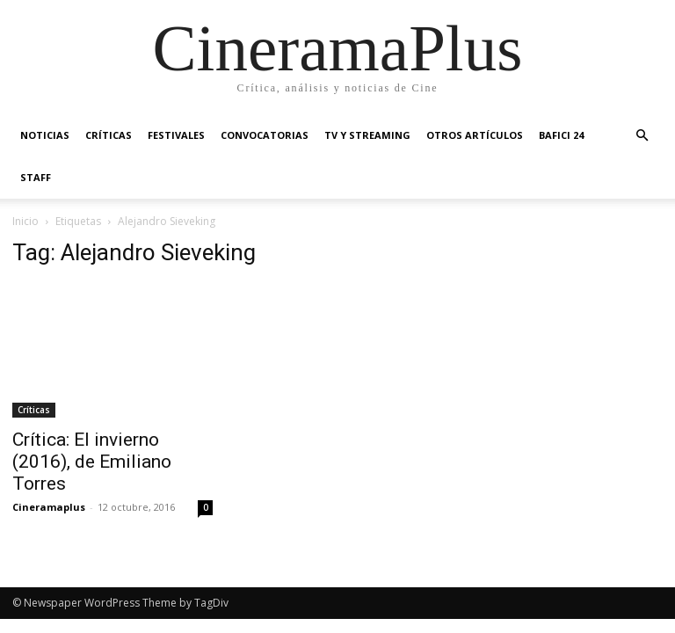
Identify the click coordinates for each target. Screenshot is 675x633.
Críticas (108, 135)
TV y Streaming (367, 135)
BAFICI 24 (561, 135)
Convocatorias (264, 135)
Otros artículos (474, 135)
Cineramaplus (48, 506)
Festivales (176, 135)
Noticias (44, 135)
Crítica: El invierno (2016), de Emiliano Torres (91, 461)
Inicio (25, 221)
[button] (642, 135)
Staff (35, 177)
